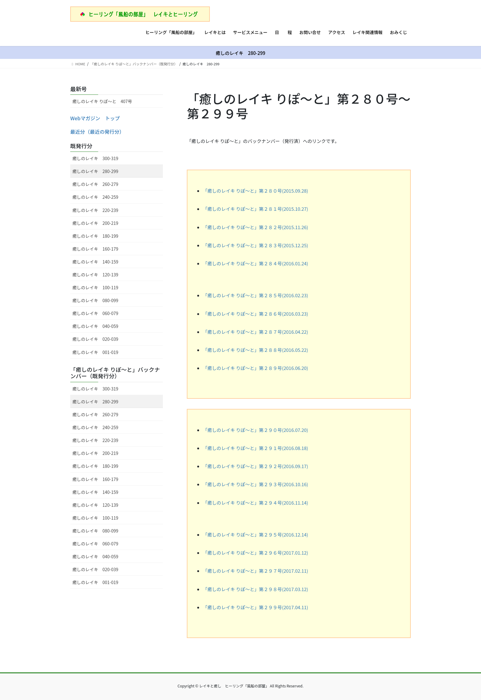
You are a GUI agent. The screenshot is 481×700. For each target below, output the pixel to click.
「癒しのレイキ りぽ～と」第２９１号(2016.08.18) (255, 448)
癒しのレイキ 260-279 (95, 184)
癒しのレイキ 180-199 (95, 236)
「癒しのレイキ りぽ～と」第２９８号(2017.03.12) (255, 589)
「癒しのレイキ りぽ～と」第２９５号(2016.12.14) (255, 534)
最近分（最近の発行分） (97, 131)
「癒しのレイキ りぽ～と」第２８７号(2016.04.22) (255, 332)
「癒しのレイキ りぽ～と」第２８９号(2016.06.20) (255, 368)
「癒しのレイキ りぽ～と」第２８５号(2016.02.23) (255, 295)
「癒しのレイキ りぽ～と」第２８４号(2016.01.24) (255, 263)
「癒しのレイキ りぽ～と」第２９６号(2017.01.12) (255, 552)
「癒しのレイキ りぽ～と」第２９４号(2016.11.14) (255, 502)
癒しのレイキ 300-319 (95, 158)
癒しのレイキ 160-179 (95, 249)
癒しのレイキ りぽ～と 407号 (102, 101)
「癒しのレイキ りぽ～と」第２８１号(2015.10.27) (255, 209)
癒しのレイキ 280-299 (95, 171)
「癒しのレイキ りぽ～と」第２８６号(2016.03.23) (255, 313)
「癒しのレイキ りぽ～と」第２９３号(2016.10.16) (255, 484)
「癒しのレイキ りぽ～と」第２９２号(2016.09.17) (255, 466)
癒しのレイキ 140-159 (95, 262)
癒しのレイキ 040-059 (95, 326)
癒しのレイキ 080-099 (95, 300)
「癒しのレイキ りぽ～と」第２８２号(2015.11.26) (255, 227)
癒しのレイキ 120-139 (95, 274)
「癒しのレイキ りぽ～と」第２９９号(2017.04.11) (255, 607)
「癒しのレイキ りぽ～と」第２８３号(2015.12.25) (255, 245)
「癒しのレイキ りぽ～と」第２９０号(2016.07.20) (255, 430)
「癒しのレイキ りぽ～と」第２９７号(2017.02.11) (255, 570)
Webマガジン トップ (95, 118)
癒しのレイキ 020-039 (95, 339)
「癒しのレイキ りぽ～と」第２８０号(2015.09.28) (255, 190)
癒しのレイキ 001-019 (95, 352)
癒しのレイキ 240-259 (95, 197)
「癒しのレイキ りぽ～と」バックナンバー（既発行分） (115, 372)
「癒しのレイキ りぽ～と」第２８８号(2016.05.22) (255, 350)
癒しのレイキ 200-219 (95, 223)
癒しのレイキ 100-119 (95, 287)
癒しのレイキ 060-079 (95, 313)
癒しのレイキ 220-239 (95, 210)
